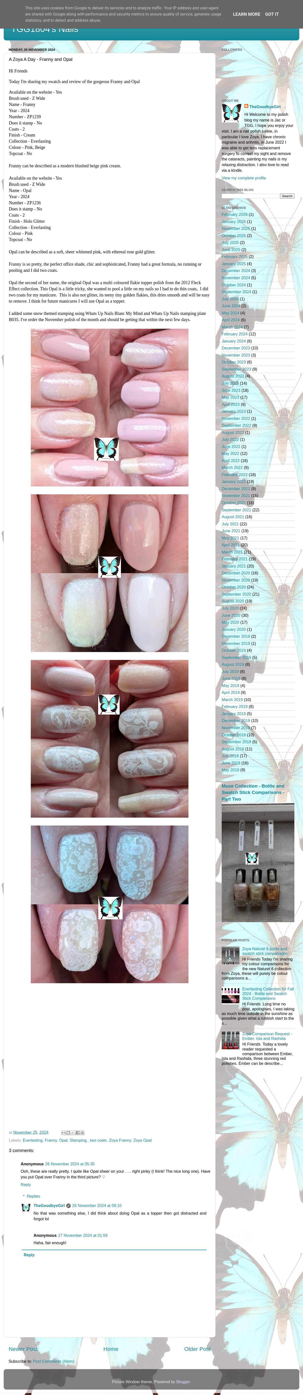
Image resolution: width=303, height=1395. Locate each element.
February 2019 (235, 706)
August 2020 (233, 601)
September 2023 (236, 369)
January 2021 (234, 566)
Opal (63, 1140)
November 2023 (236, 355)
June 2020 (231, 615)
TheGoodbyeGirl (49, 1205)
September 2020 (236, 594)
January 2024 (234, 341)
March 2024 (232, 327)
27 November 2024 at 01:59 (83, 1235)
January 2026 (234, 221)
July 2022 (230, 439)
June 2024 (231, 306)
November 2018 (236, 727)
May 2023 (230, 397)
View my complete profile (244, 178)
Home (110, 1349)
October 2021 (234, 502)
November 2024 (236, 278)
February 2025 (235, 256)
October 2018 (234, 735)
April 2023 (231, 404)
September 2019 (236, 657)
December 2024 (236, 270)
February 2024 (235, 334)
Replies (33, 1196)
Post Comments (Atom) (53, 1361)
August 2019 (233, 664)
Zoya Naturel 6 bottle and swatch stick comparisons (264, 951)
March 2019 (232, 699)
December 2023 (236, 348)
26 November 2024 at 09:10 (97, 1205)
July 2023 (230, 383)
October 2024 (234, 285)
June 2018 (231, 763)
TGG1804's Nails (44, 29)
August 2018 (233, 749)
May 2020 (230, 622)
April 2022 (231, 460)
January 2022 (234, 481)
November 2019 (236, 643)
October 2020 (234, 587)
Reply (26, 1184)
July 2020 (230, 608)
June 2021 (231, 531)
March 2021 (232, 552)
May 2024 (230, 313)
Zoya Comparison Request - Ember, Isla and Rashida (267, 1036)
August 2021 (233, 517)
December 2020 (236, 573)
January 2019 (234, 713)
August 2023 (233, 376)
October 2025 (234, 235)
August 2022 (233, 432)
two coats (98, 1140)
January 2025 (234, 263)
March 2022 (232, 467)
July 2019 (230, 671)
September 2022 (236, 425)
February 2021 (235, 559)
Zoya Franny (120, 1140)
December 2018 (236, 720)
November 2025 (236, 228)
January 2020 (234, 629)
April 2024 (231, 320)
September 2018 (236, 742)
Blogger (183, 1381)
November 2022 (236, 418)
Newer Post (23, 1349)
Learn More (246, 14)
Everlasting (33, 1140)
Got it (272, 14)
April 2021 (231, 545)
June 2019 (231, 678)
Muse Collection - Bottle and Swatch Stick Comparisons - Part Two (253, 792)
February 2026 (235, 214)
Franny (51, 1140)
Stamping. (79, 1140)
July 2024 (230, 299)
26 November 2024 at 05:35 (70, 1164)
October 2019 (234, 650)
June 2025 (231, 249)
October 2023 (234, 362)
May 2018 (230, 770)
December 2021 (236, 488)
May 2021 (230, 538)
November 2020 (236, 580)
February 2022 (235, 474)
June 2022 (231, 446)
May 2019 (230, 685)
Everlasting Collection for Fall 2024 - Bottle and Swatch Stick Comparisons (268, 994)
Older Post (197, 1349)
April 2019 (231, 692)
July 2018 (230, 756)
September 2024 (236, 292)
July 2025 (230, 242)
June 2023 (231, 390)
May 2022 (230, 453)
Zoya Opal (142, 1140)
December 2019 (236, 636)
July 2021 (230, 524)
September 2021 (236, 510)
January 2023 (234, 411)
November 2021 (236, 495)
